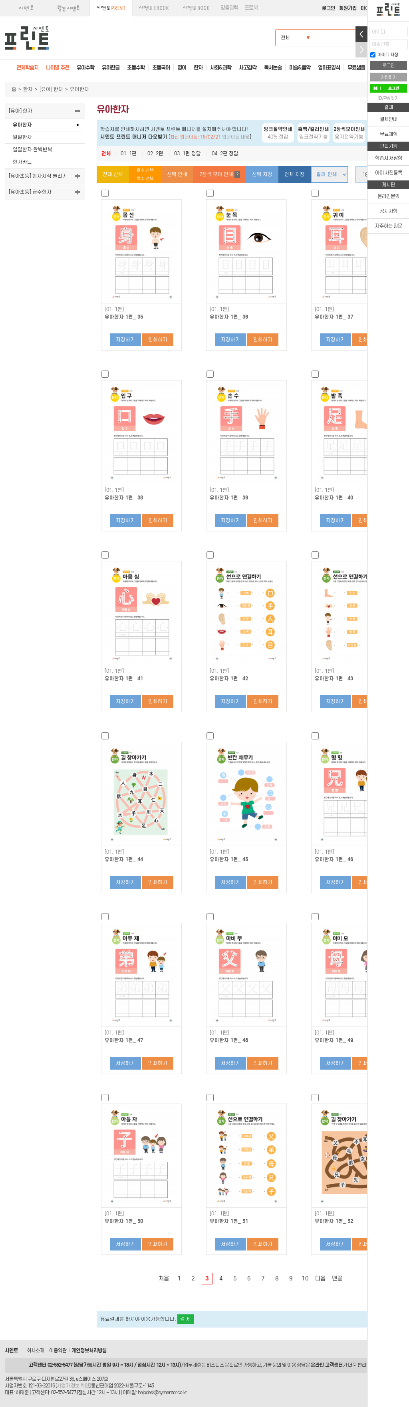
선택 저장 (262, 174)
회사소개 (35, 1350)
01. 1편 (129, 154)
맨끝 (337, 1278)
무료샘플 (356, 67)
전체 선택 (113, 174)
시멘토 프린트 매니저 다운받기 (133, 137)
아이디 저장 (384, 54)
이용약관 (58, 1350)
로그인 (328, 8)
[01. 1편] (114, 309)
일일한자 (22, 137)
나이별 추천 (57, 67)
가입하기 (389, 77)
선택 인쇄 (177, 174)
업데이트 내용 (236, 137)
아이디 (378, 32)
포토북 (251, 7)
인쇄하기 (157, 340)
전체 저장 (294, 174)
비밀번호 (380, 44)
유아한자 (22, 125)
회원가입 (348, 8)
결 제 (185, 1319)
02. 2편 (155, 154)
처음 (164, 1278)
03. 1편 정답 (187, 154)
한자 (28, 89)
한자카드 (22, 162)
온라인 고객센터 (327, 1365)
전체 (106, 154)
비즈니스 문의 (220, 1365)
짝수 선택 (145, 178)
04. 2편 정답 (225, 154)
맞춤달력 (229, 7)
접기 (361, 49)
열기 (361, 34)
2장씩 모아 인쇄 (219, 174)
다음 (320, 1278)
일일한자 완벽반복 (32, 150)
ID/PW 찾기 (388, 98)
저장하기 (125, 340)
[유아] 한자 (51, 89)
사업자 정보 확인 (73, 1386)
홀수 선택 (145, 170)
